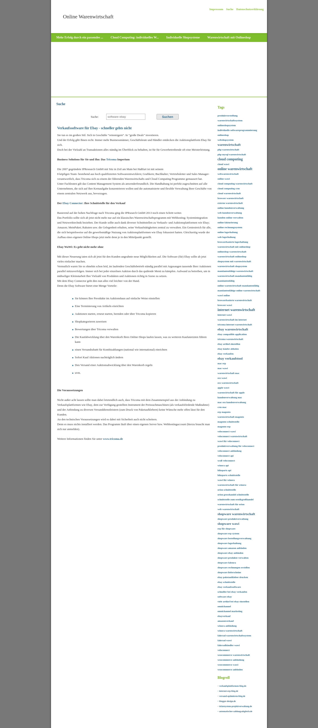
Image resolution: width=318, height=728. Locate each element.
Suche (229, 9)
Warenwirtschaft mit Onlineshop (229, 37)
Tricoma (111, 159)
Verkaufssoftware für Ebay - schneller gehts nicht (94, 128)
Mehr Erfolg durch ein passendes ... (79, 37)
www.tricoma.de (113, 438)
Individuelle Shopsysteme (183, 37)
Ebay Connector (72, 203)
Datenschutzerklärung (250, 9)
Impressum (216, 9)
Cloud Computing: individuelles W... (135, 37)
